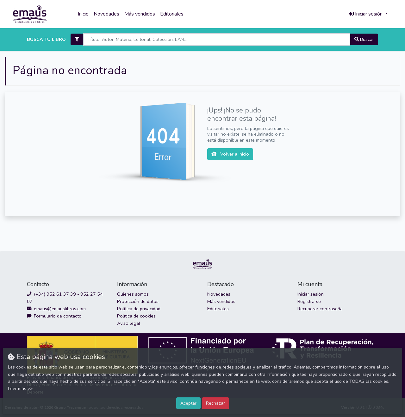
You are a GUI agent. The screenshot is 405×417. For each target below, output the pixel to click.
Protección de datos (138, 301)
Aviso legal (128, 323)
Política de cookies (136, 316)
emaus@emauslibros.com (56, 308)
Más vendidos (139, 13)
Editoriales (172, 13)
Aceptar (188, 403)
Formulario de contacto (54, 316)
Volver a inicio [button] (230, 154)
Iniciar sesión (310, 294)
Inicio (83, 13)
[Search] (217, 39)
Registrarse (309, 301)
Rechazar (215, 403)
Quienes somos (133, 294)
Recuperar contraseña (320, 308)
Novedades (106, 13)
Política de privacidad (138, 308)
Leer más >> (20, 389)
